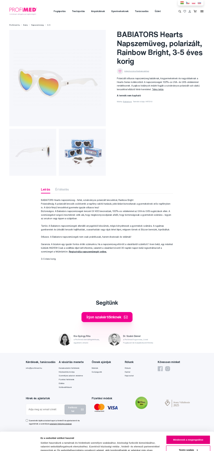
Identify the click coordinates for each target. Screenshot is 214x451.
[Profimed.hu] (23, 11)
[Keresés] (180, 11)
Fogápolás (60, 11)
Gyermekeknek (120, 11)
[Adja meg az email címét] (45, 409)
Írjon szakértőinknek (106, 317)
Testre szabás (188, 432)
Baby (25, 25)
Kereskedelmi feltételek (69, 368)
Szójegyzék (97, 372)
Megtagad (188, 442)
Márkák (95, 368)
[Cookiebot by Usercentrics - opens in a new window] (20, 445)
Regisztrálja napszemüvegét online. (88, 252)
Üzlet (158, 11)
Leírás (45, 189)
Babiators (127, 102)
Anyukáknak (98, 11)
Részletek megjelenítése (54, 445)
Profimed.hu (14, 25)
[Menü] (202, 11)
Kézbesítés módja (67, 372)
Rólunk (128, 368)
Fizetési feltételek (66, 379)
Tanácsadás (142, 11)
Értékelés (62, 189)
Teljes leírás (158, 89)
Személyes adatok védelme (71, 376)
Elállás (61, 383)
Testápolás (78, 11)
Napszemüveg (37, 25)
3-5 (48, 25)
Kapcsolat (129, 376)
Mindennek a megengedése (188, 422)
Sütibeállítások (65, 387)
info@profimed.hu (34, 368)
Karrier (127, 372)
